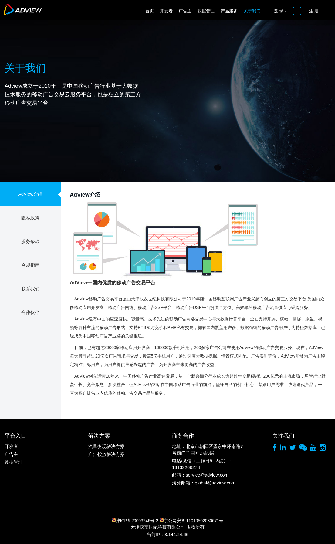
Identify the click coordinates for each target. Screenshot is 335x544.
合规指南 (30, 265)
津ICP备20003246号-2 (135, 520)
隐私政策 (30, 217)
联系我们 (30, 288)
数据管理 (206, 11)
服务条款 (30, 241)
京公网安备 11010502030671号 (192, 520)
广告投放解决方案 (106, 454)
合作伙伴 (30, 312)
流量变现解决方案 (106, 446)
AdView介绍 (30, 194)
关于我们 (252, 11)
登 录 (280, 11)
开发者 (166, 11)
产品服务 (229, 11)
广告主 (185, 11)
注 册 (314, 11)
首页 (149, 11)
